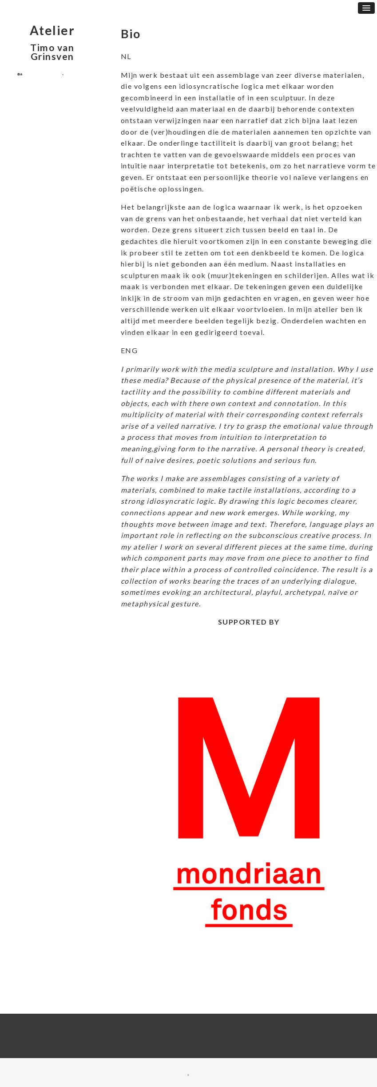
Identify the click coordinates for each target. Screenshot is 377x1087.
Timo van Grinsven (52, 52)
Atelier (52, 30)
